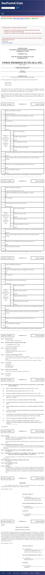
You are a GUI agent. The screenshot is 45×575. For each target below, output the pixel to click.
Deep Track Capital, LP (19, 18)
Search (17, 8)
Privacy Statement (24, 573)
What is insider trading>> (7, 42)
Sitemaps (37, 573)
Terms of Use (16, 573)
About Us (4, 573)
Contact (31, 573)
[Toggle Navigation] (2, 14)
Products (9, 573)
